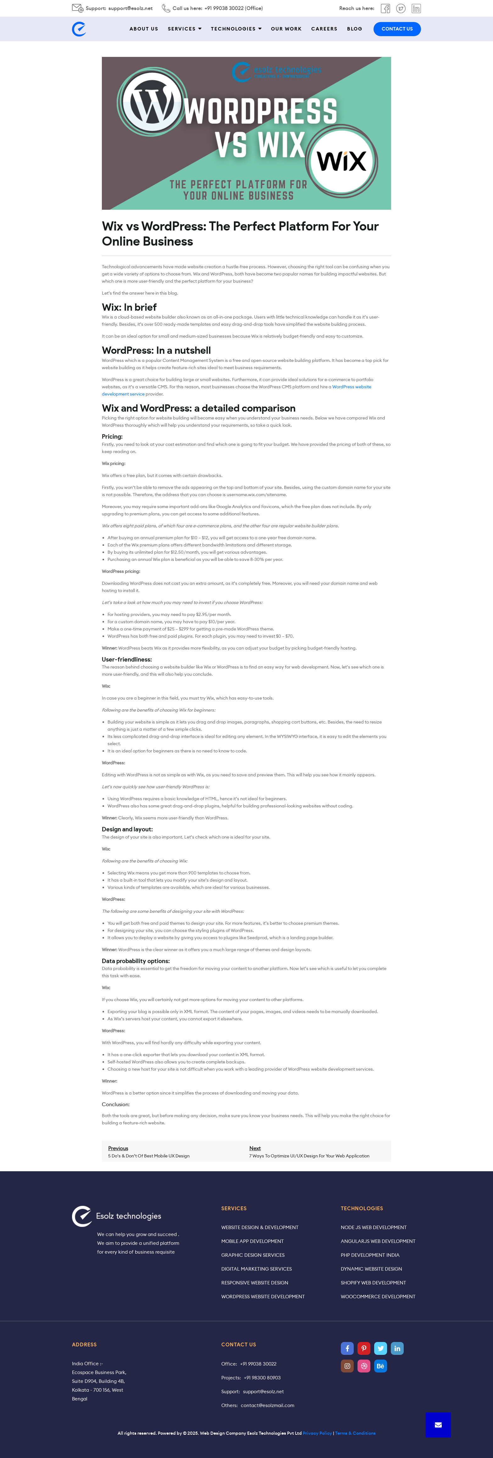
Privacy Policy (317, 1433)
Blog (355, 29)
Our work (286, 29)
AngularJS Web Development (378, 1241)
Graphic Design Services (253, 1255)
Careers (324, 29)
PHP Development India (370, 1255)
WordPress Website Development (263, 1297)
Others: (229, 1405)
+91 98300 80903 (262, 1378)
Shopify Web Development (373, 1283)
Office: (229, 1364)
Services (182, 29)
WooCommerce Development (378, 1297)
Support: (230, 1391)
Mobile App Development (252, 1241)
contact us (397, 29)
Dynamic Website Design (371, 1269)
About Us (144, 29)
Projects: (231, 1378)
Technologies (233, 29)
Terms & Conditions (355, 1433)
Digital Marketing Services (256, 1269)
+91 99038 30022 (258, 1364)
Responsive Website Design (254, 1283)
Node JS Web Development (374, 1227)
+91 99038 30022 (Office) (234, 8)
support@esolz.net (130, 8)
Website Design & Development (260, 1227)
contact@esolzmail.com (267, 1405)
